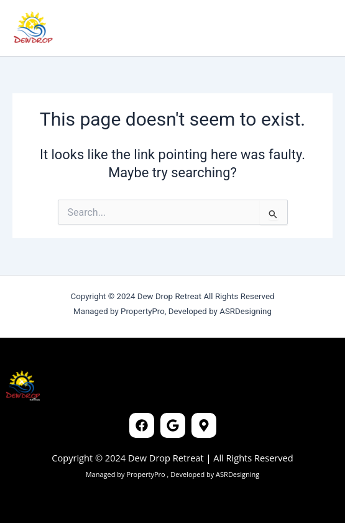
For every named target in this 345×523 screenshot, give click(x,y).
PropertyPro (146, 474)
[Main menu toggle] (316, 28)
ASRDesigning (236, 474)
